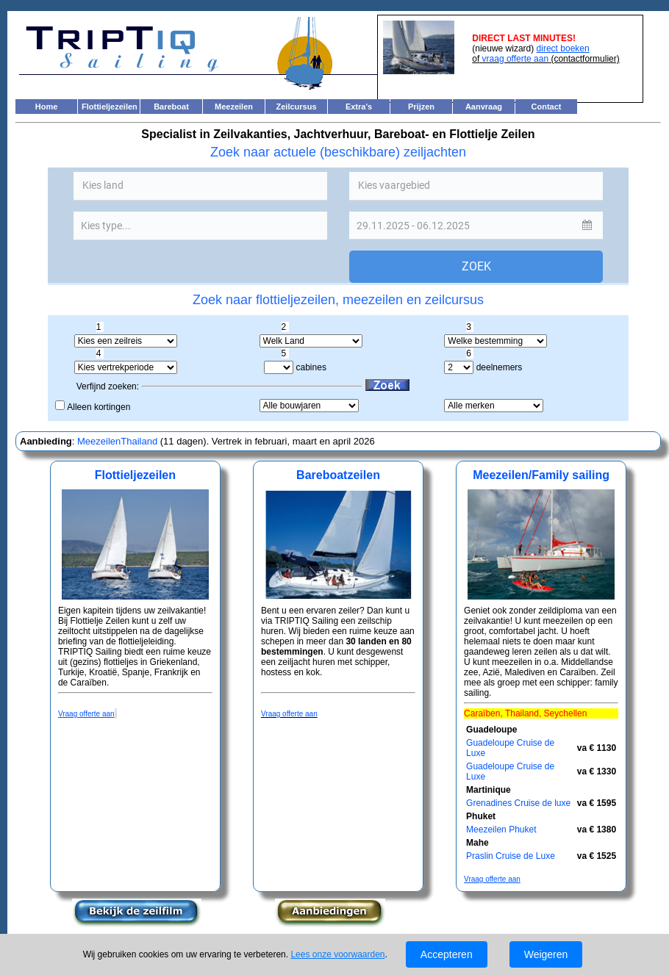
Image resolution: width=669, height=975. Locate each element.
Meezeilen (234, 106)
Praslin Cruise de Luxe (510, 856)
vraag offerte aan (513, 59)
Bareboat (171, 106)
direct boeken (563, 48)
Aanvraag (483, 106)
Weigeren (546, 954)
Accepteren (447, 954)
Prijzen (421, 106)
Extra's (359, 106)
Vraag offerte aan (289, 714)
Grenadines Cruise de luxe (518, 803)
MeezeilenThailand (115, 441)
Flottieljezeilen (109, 106)
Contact (547, 106)
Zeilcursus (296, 106)
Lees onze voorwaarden (337, 954)
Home (46, 106)
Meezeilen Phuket (501, 829)
